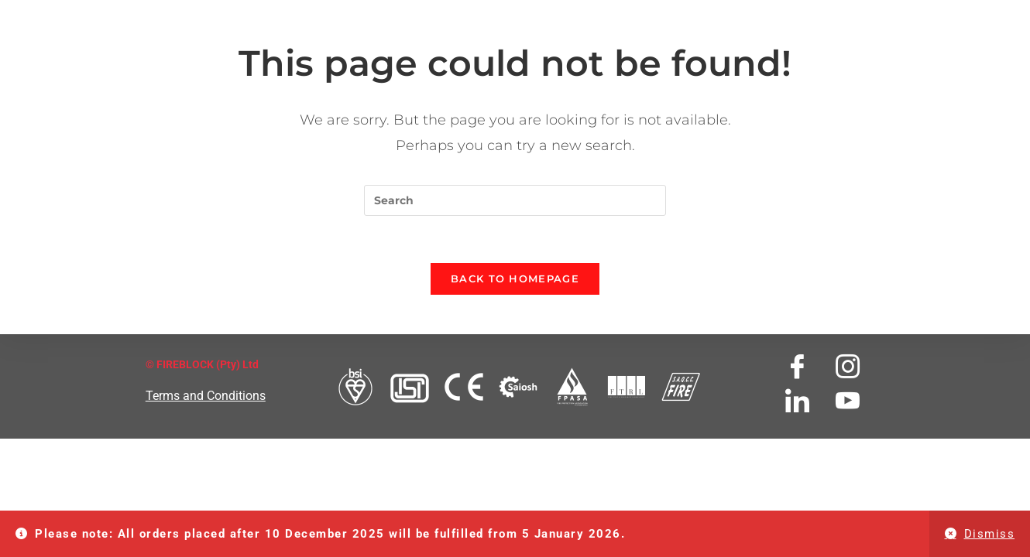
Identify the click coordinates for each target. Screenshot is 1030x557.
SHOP (890, 15)
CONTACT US (818, 15)
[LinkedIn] (797, 401)
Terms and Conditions (206, 395)
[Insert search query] (515, 200)
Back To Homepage (515, 278)
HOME (97, 15)
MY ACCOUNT (965, 15)
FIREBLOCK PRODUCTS (331, 15)
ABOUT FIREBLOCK (188, 15)
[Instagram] (847, 367)
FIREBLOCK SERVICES (492, 15)
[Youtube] (847, 401)
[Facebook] (797, 367)
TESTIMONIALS (624, 15)
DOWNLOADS (723, 15)
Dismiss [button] (989, 534)
